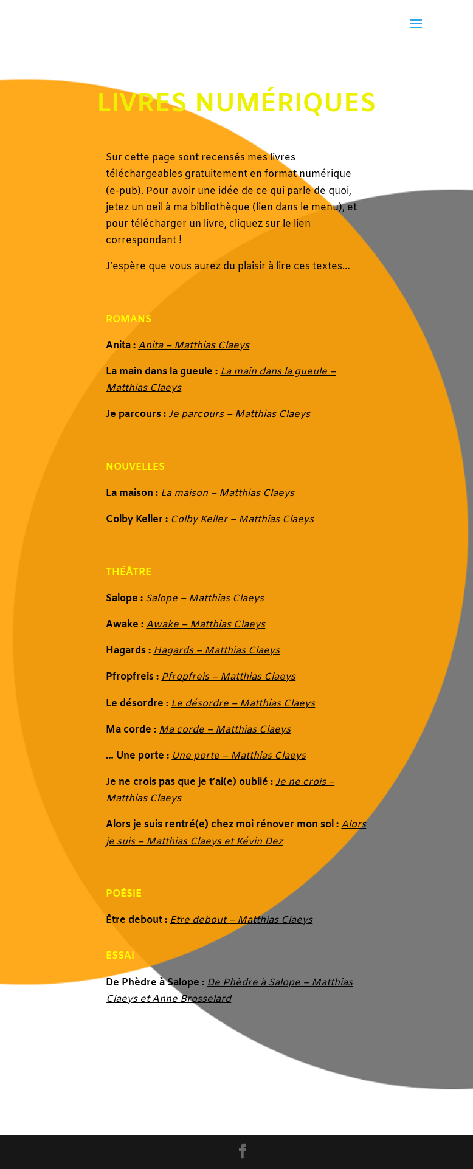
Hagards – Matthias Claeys (216, 650)
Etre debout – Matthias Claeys (241, 920)
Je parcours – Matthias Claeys (239, 414)
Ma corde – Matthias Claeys (225, 729)
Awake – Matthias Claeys (205, 624)
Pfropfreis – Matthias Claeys (228, 677)
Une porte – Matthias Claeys (238, 756)
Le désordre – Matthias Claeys (243, 703)
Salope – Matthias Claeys (204, 598)
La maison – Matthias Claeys (227, 493)
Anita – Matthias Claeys (193, 345)
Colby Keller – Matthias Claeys (242, 519)
